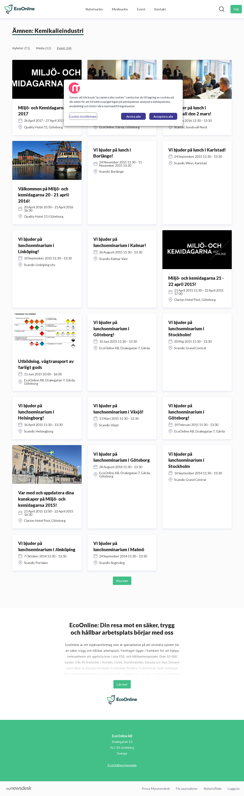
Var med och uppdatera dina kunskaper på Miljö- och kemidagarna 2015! (46, 499)
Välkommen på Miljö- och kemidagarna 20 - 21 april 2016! (43, 195)
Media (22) (43, 48)
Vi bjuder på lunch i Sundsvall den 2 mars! (189, 110)
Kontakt (160, 9)
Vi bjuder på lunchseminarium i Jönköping (46, 546)
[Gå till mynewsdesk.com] (18, 789)
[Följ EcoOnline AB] (236, 9)
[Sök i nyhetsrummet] (222, 9)
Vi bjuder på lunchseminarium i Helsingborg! (36, 411)
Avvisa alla (133, 116)
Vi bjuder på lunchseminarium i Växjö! (118, 408)
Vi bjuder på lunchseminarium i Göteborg (121, 457)
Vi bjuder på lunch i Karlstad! (197, 149)
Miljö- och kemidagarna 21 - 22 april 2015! (196, 281)
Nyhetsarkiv (94, 9)
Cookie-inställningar (83, 116)
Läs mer (122, 684)
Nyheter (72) (21, 48)
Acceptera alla (163, 116)
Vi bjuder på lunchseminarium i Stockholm (186, 460)
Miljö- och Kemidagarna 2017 (41, 110)
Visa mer (122, 581)
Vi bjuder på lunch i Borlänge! (112, 153)
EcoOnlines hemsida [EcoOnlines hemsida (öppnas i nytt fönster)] (122, 765)
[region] (123, 103)
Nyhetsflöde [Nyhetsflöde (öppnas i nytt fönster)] (213, 789)
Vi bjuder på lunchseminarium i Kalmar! (119, 242)
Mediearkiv (120, 9)
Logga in (234, 789)
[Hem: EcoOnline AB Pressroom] (19, 9)
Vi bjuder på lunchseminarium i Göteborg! (111, 328)
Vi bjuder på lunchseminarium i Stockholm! (186, 328)
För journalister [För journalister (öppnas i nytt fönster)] (187, 789)
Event (141, 9)
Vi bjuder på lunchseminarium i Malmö (118, 546)
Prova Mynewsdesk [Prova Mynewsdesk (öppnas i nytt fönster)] (156, 789)
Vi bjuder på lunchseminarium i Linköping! (36, 245)
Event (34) (64, 48)
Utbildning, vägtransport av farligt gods (46, 364)
